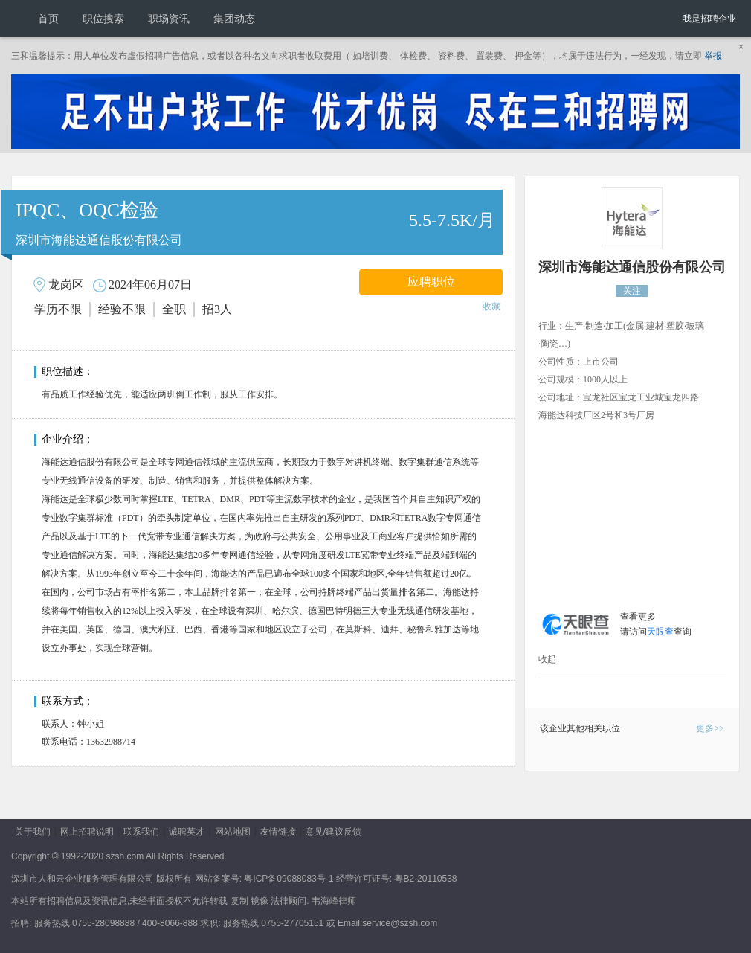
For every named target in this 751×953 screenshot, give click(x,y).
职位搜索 (103, 19)
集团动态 (234, 19)
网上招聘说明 (87, 832)
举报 (713, 56)
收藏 (491, 306)
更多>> (710, 728)
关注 (632, 291)
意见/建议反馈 (333, 832)
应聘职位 (431, 281)
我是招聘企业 (709, 18)
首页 (48, 19)
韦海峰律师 (334, 901)
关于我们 (33, 832)
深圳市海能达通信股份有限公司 (632, 267)
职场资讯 (169, 19)
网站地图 (233, 832)
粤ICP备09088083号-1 (288, 878)
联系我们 (141, 832)
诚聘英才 (186, 832)
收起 (547, 659)
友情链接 (278, 832)
